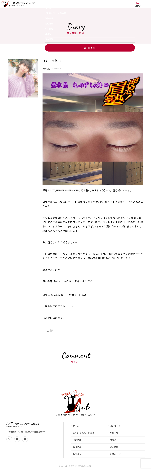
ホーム (48, 8)
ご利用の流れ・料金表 (55, 13)
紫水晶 (46, 69)
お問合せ (77, 454)
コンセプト (115, 425)
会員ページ (115, 454)
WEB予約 (138, 4)
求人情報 (49, 38)
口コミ (48, 33)
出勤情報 (49, 23)
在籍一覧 (49, 18)
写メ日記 (49, 28)
